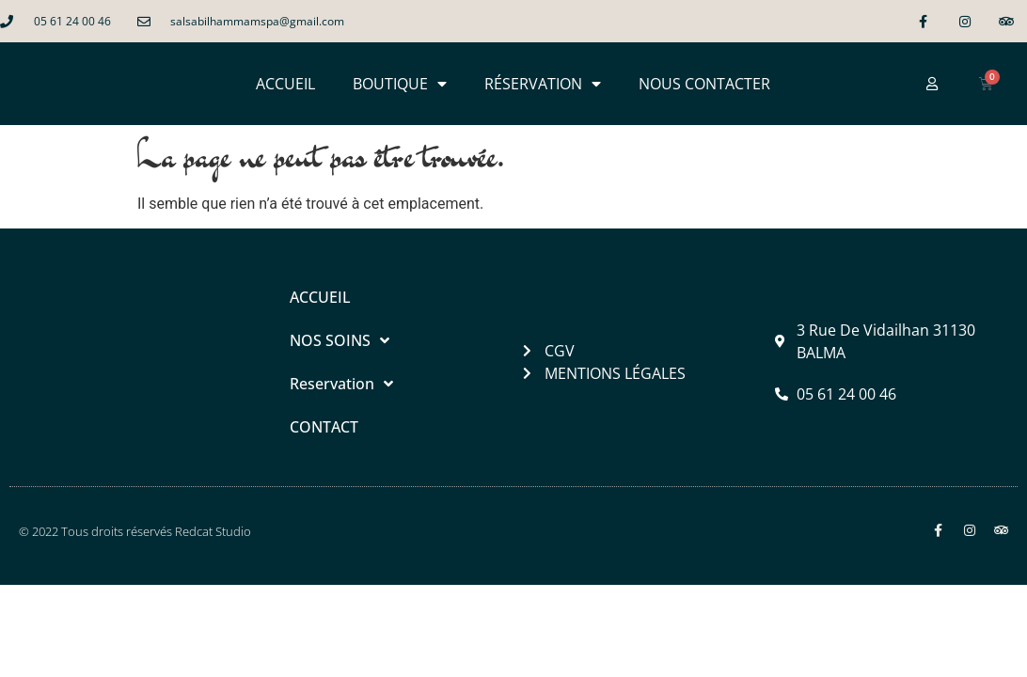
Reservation (341, 384)
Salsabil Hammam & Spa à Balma (250, 609)
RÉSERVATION (542, 84)
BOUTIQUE (400, 84)
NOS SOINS (339, 340)
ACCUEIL (285, 83)
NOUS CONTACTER (704, 83)
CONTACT (324, 427)
